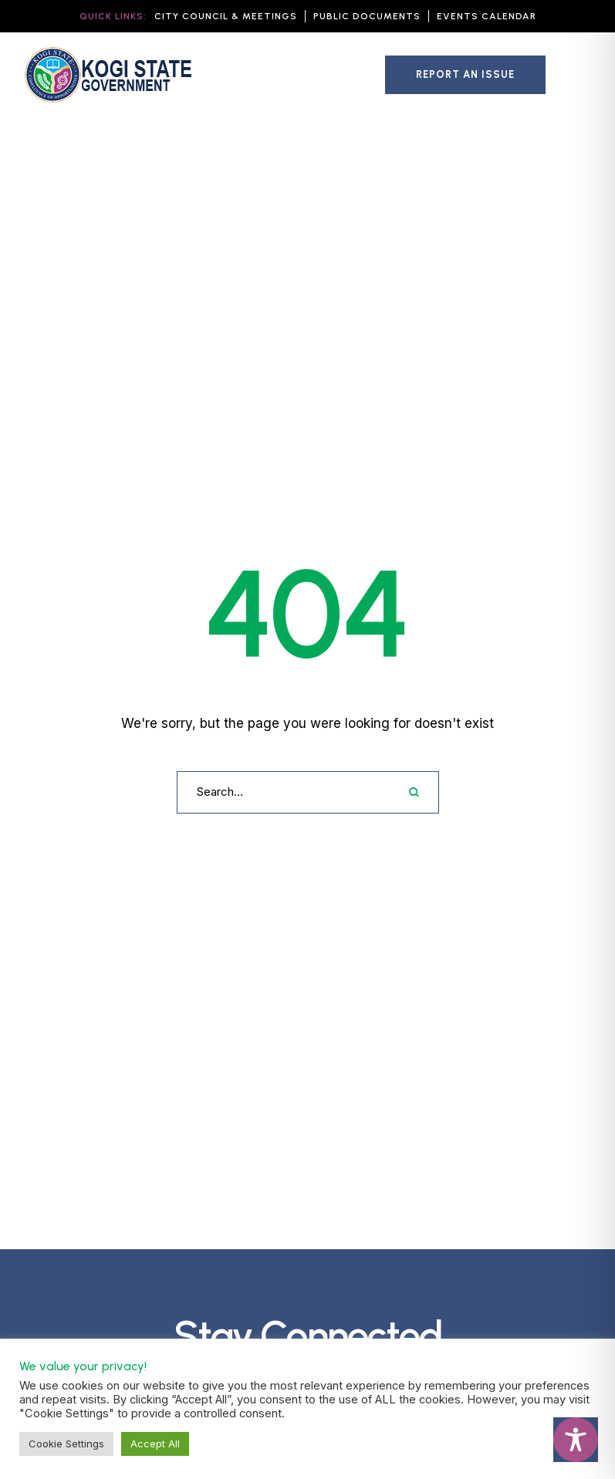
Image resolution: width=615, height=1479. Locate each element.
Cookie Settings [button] (66, 1443)
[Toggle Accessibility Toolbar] (576, 1440)
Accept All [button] (155, 1443)
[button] (225, 16)
